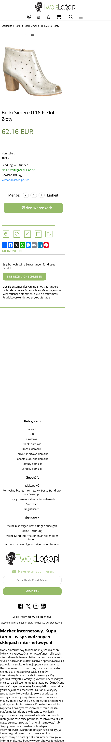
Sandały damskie (55, 457)
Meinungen (15, 246)
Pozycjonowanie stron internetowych (55, 484)
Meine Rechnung (55, 515)
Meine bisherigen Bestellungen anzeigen (55, 510)
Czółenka (55, 427)
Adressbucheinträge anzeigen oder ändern (55, 525)
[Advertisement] (55, 326)
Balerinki (55, 417)
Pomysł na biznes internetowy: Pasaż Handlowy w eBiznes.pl (55, 479)
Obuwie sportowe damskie (55, 442)
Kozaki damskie (55, 437)
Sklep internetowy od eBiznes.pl (55, 598)
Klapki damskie (55, 432)
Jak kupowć (55, 474)
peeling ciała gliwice (32, 603)
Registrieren (55, 493)
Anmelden (55, 489)
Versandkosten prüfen (18, 174)
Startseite (9, 25)
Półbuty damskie (55, 452)
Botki (20, 25)
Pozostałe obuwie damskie (55, 447)
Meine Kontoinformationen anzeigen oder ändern (55, 520)
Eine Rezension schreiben (26, 268)
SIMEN (8, 153)
